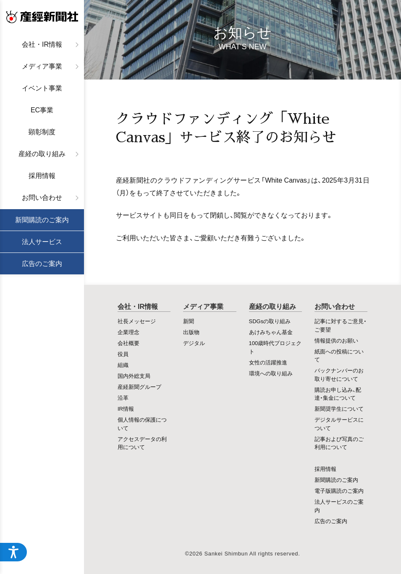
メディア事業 (42, 66)
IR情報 (126, 408)
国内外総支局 (134, 376)
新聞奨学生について (339, 408)
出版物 (191, 332)
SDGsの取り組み (270, 321)
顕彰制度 (42, 132)
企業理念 (128, 332)
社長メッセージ (137, 321)
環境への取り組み (271, 373)
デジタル (194, 343)
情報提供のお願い (336, 340)
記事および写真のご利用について (339, 443)
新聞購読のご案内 (42, 219)
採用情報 (42, 175)
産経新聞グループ (139, 387)
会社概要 (128, 343)
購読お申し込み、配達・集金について (338, 393)
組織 (123, 365)
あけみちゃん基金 (271, 332)
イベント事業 (42, 88)
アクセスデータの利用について (142, 443)
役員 (123, 354)
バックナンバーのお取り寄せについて (339, 374)
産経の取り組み (42, 153)
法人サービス (42, 241)
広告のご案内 (42, 263)
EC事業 (42, 110)
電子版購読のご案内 (339, 490)
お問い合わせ (42, 197)
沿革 (123, 397)
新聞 (188, 321)
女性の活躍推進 (268, 362)
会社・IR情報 (42, 44)
